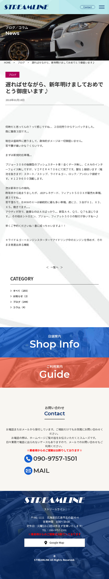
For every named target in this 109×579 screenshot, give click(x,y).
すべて (21, 290)
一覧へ (54, 267)
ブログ (12, 75)
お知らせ (21, 296)
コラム (20, 307)
